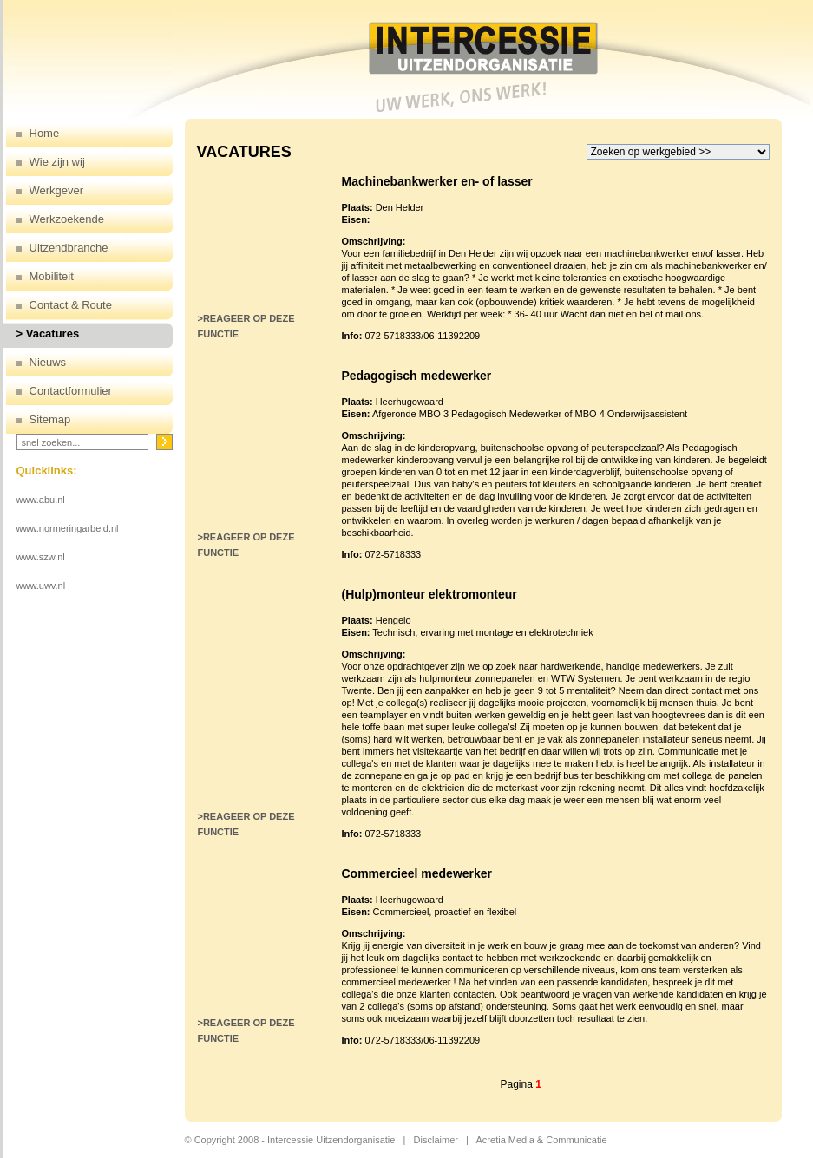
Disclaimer (436, 1140)
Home (45, 133)
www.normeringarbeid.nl (67, 528)
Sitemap (50, 419)
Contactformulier (71, 390)
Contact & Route (71, 304)
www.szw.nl (40, 557)
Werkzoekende (67, 219)
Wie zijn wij (57, 161)
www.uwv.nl (41, 585)
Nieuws (48, 362)
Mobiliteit (52, 276)
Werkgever (57, 190)
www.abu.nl (40, 499)
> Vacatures (48, 333)
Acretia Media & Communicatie (541, 1140)
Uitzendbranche (69, 247)
